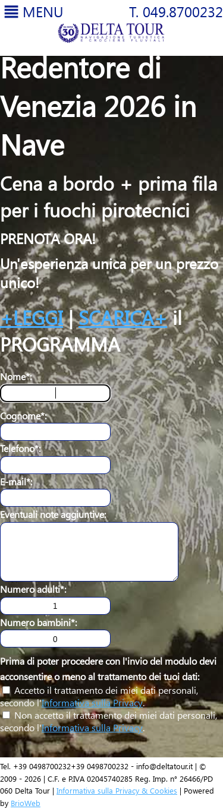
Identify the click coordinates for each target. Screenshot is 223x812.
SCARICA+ (122, 317)
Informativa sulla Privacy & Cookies (116, 790)
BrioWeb (25, 803)
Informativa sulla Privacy (92, 702)
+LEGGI (31, 317)
